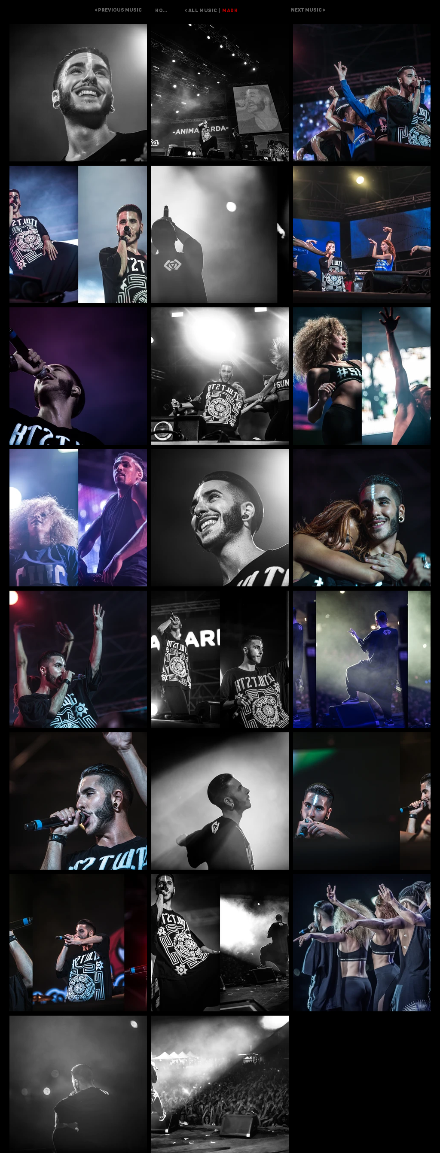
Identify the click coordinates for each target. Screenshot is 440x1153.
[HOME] (162, 10)
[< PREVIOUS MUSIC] (118, 10)
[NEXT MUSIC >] (308, 10)
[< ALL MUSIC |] (197, 10)
